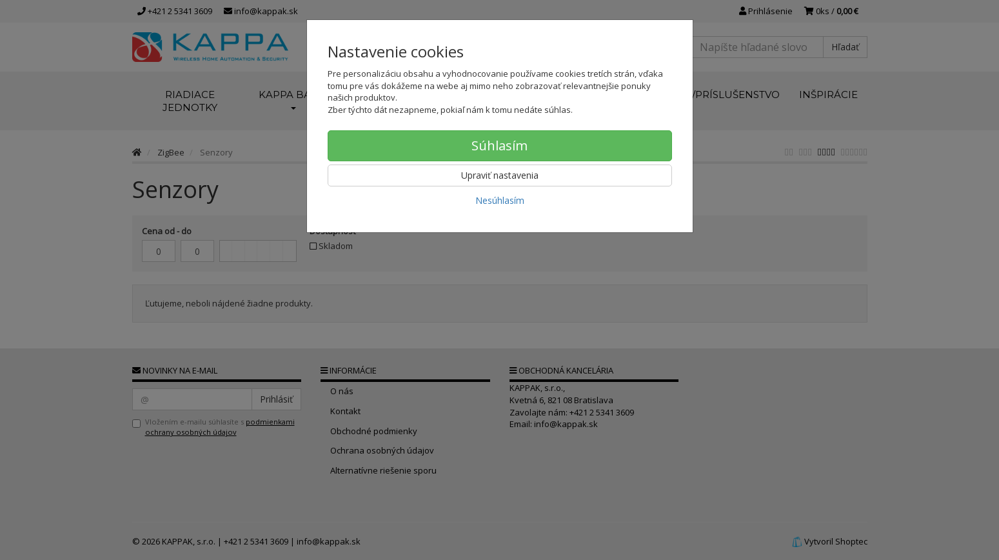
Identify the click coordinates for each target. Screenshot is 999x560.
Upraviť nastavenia (500, 175)
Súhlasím (499, 145)
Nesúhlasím (499, 200)
